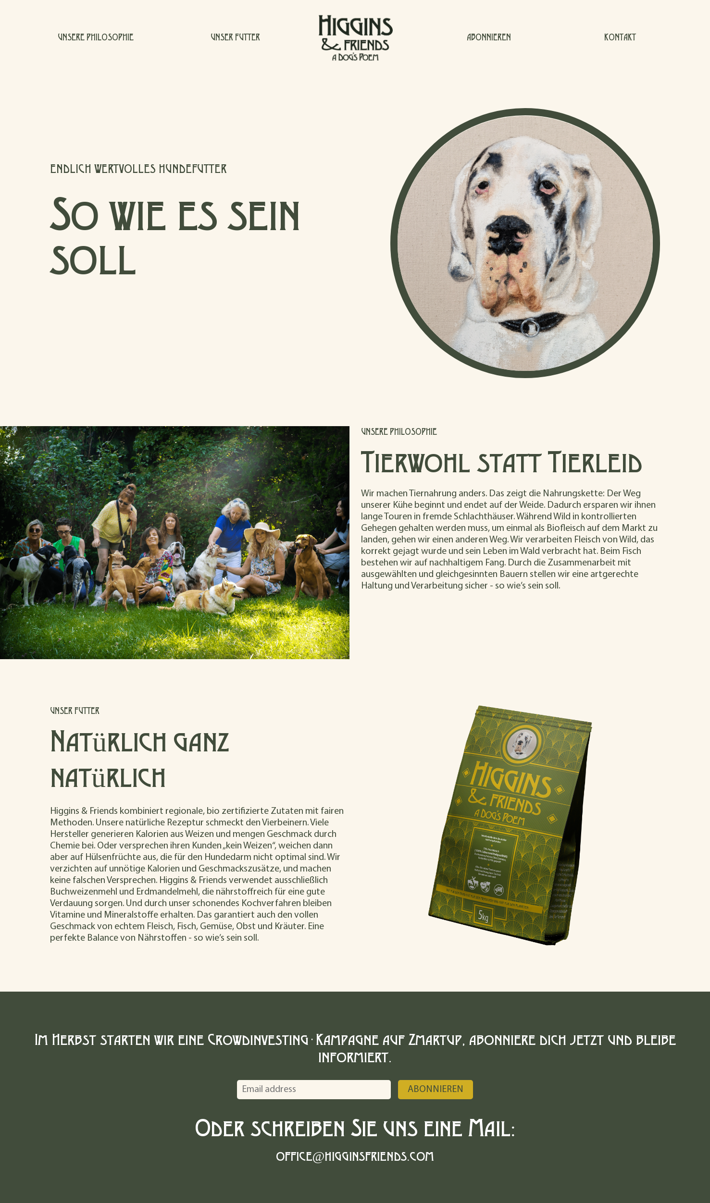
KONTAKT (620, 37)
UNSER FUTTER (235, 37)
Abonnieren (435, 1089)
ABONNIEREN (489, 37)
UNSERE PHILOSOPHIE (96, 37)
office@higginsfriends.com (355, 1155)
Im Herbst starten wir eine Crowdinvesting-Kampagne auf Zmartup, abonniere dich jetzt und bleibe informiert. (355, 1047)
